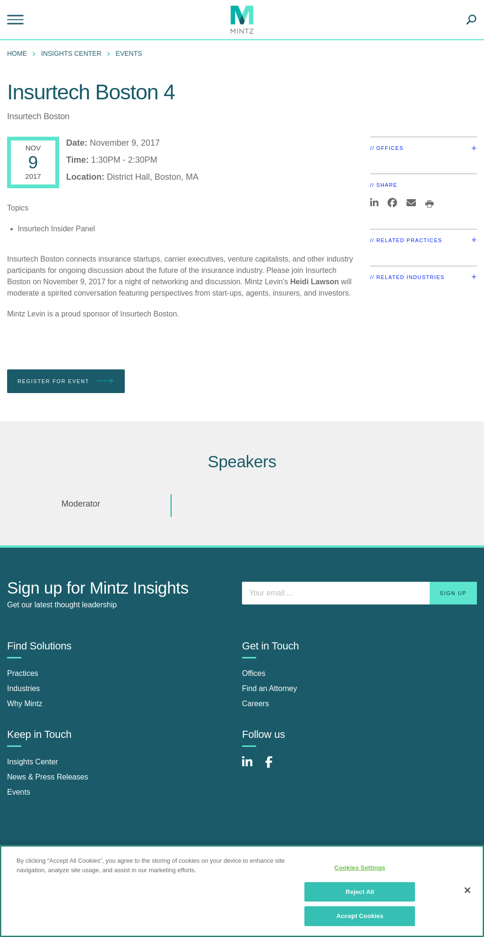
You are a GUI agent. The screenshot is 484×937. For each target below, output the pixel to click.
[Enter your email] (359, 593)
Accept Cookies (360, 915)
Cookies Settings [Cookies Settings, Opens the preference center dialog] (360, 867)
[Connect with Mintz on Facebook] (274, 767)
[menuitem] (19, 53)
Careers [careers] (255, 704)
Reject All (360, 891)
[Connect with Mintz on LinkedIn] (251, 767)
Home (17, 53)
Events (129, 53)
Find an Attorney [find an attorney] (269, 688)
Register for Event (65, 381)
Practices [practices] (22, 673)
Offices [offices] (254, 673)
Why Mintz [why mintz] (25, 704)
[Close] (467, 890)
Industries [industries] (23, 688)
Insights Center (71, 53)
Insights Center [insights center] (32, 762)
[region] (242, 891)
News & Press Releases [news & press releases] (47, 777)
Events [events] (18, 792)
